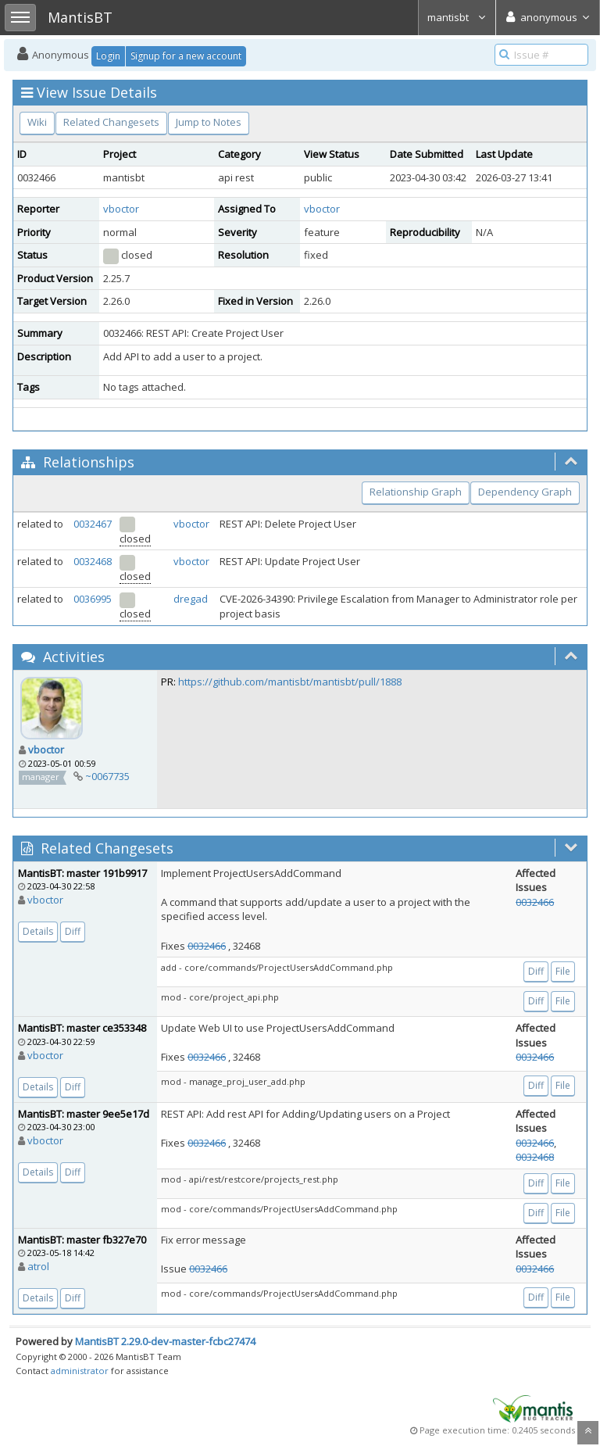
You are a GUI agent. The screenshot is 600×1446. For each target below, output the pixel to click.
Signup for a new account (185, 56)
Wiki (37, 122)
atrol (38, 1266)
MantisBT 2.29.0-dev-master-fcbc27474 (165, 1341)
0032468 (92, 561)
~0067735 (107, 776)
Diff (72, 931)
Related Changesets (111, 122)
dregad (190, 599)
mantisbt (457, 17)
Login (108, 56)
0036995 (92, 599)
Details (38, 931)
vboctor (121, 209)
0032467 (92, 524)
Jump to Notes (208, 122)
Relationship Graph (416, 492)
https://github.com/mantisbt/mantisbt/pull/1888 (290, 682)
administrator (80, 1370)
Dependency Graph (525, 492)
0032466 (207, 946)
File (562, 971)
